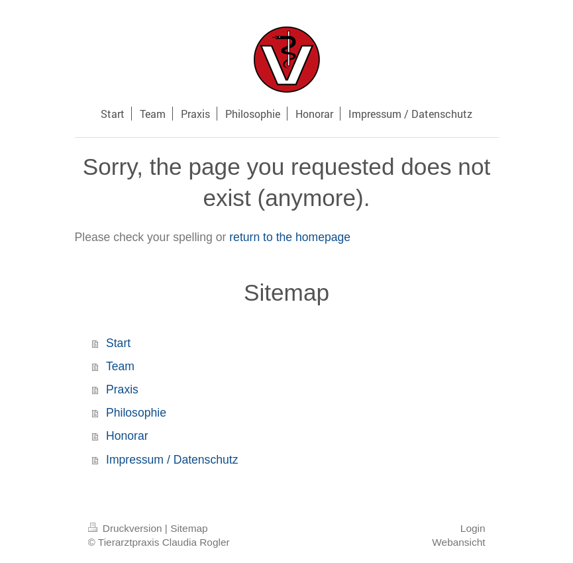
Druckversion (126, 528)
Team (120, 366)
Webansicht (458, 542)
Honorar (127, 435)
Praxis (122, 389)
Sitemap (188, 528)
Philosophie (136, 412)
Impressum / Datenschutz (172, 459)
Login (473, 528)
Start (118, 343)
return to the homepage (289, 237)
